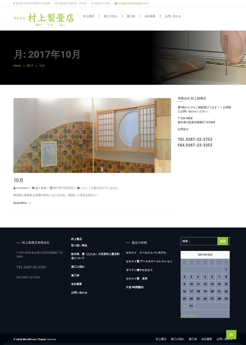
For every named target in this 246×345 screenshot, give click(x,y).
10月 (18, 185)
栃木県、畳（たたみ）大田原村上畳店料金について (95, 256)
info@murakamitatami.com (133, 3)
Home (17, 65)
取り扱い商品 (79, 245)
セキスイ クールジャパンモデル (146, 252)
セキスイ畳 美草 (136, 278)
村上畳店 (88, 16)
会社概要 (150, 16)
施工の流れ (110, 16)
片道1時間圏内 (135, 287)
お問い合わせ (173, 16)
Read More (20, 207)
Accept (227, 326)
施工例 (131, 16)
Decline (207, 326)
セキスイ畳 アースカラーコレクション (149, 261)
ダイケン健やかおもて (139, 269)
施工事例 (41, 192)
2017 (30, 65)
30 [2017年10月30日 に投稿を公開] (184, 306)
